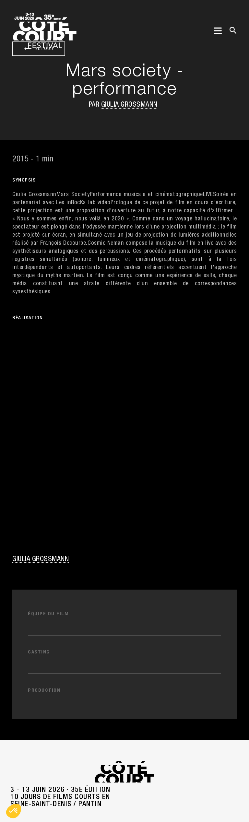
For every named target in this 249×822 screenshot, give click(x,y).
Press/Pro (124, 627)
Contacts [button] (125, 612)
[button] (13, 811)
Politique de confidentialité (124, 792)
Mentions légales (124, 776)
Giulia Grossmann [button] (129, 105)
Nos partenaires (124, 643)
